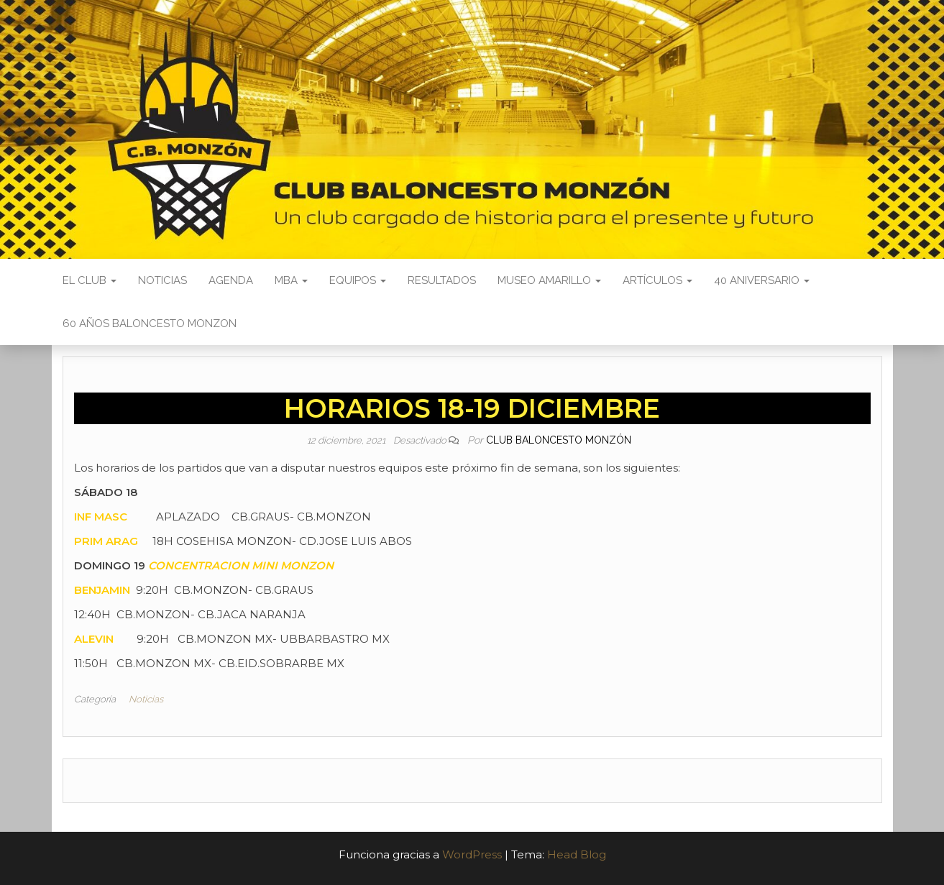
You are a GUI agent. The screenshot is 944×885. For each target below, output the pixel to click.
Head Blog (576, 854)
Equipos (357, 280)
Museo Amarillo (549, 280)
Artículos (657, 280)
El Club (89, 280)
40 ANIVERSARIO (762, 280)
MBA (291, 280)
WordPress (472, 854)
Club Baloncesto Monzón (558, 440)
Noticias (162, 280)
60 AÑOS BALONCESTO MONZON (150, 323)
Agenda (230, 280)
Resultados (442, 280)
